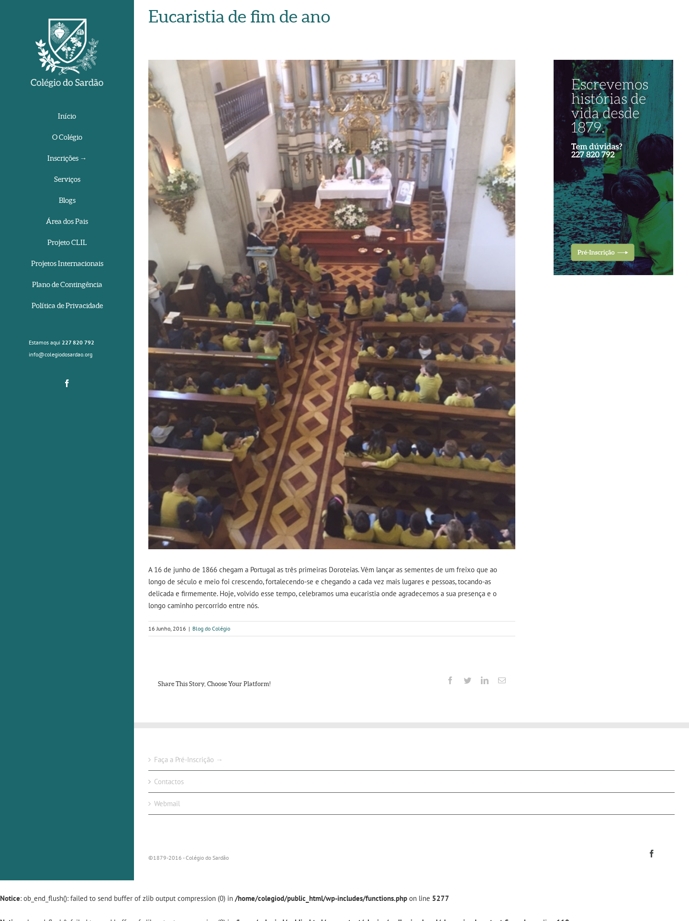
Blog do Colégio (211, 628)
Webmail (167, 803)
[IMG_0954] (331, 304)
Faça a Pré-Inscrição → (188, 759)
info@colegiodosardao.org (60, 354)
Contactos (169, 781)
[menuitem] (67, 117)
